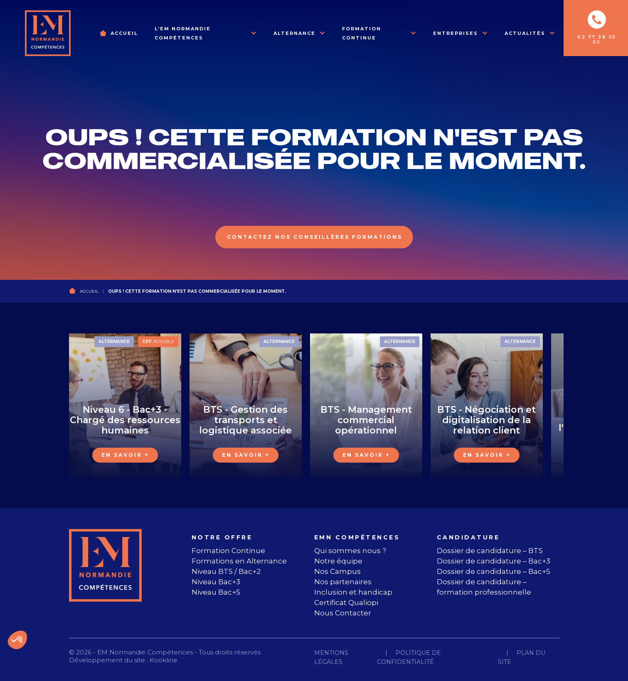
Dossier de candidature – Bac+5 (493, 571)
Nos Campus (337, 571)
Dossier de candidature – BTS (490, 550)
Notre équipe (338, 561)
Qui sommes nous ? (350, 550)
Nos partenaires (343, 582)
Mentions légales (331, 657)
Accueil (124, 33)
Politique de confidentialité (409, 657)
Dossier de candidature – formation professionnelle (484, 587)
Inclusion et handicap (353, 592)
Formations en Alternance (239, 561)
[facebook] (71, 613)
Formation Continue (361, 33)
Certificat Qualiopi (346, 602)
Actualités (525, 33)
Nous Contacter (342, 613)
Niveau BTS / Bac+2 (226, 571)
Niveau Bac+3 (216, 582)
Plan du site (521, 657)
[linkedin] (120, 613)
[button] (17, 640)
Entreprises (455, 33)
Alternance (294, 33)
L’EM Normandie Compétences (183, 33)
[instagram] (95, 613)
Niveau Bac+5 (216, 592)
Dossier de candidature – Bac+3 (493, 561)
